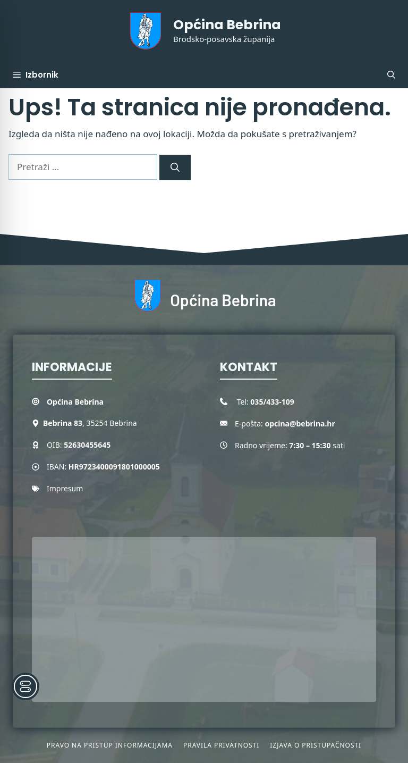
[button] (391, 75)
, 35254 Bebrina (90, 423)
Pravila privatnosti (221, 745)
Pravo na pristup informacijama (110, 745)
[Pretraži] (175, 167)
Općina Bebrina (227, 24)
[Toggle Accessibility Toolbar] (25, 686)
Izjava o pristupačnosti (315, 745)
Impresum (65, 488)
